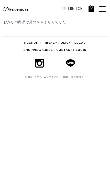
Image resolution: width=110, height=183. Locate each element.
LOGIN (81, 49)
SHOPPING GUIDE (38, 49)
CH (80, 8)
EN (72, 8)
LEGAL (80, 42)
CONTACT (64, 49)
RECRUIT (31, 42)
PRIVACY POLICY (56, 42)
